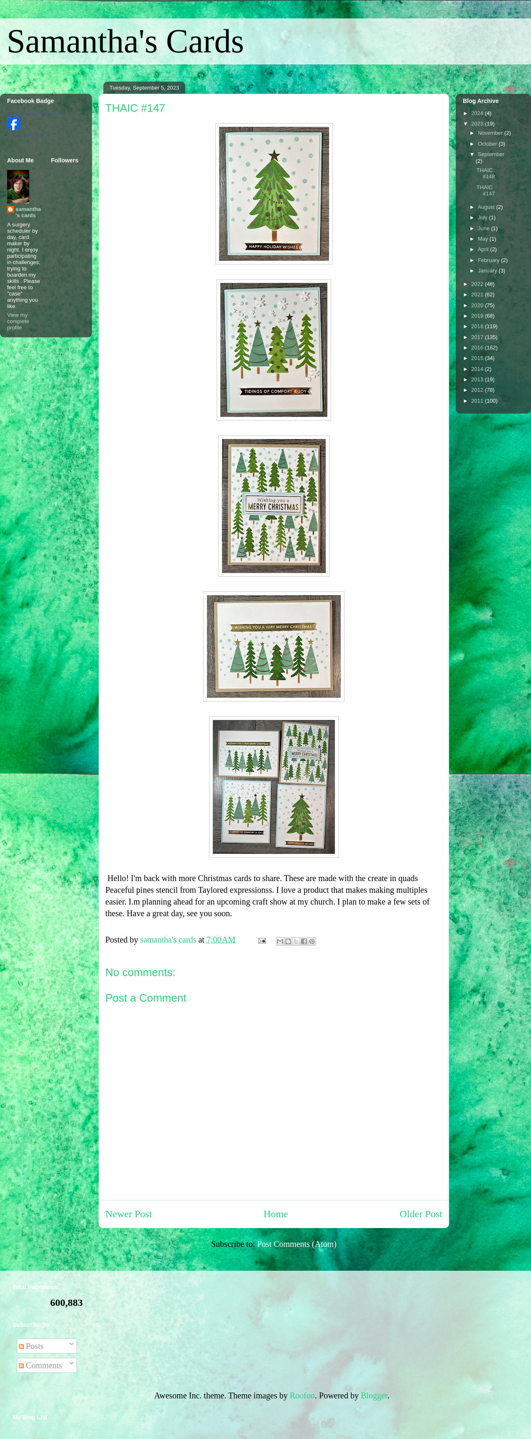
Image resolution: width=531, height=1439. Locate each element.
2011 (478, 401)
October (488, 144)
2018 (478, 326)
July (483, 217)
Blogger (374, 1395)
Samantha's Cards (125, 41)
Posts (31, 1346)
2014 (478, 369)
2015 (478, 358)
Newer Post (128, 1213)
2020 (478, 305)
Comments (40, 1365)
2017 (478, 337)
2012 (478, 390)
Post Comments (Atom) (297, 1244)
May (484, 239)
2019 (478, 316)
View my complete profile (18, 321)
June (484, 228)
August (487, 207)
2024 (478, 113)
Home (275, 1213)
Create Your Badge (26, 134)
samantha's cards (28, 212)
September (491, 154)
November (491, 133)
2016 (478, 347)
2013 (478, 379)
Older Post (421, 1213)
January (488, 270)
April (484, 249)
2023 (478, 124)
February (489, 260)
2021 (478, 294)
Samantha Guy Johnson (31, 113)
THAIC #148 (485, 173)
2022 (478, 284)
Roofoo (302, 1395)
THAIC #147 (485, 190)
